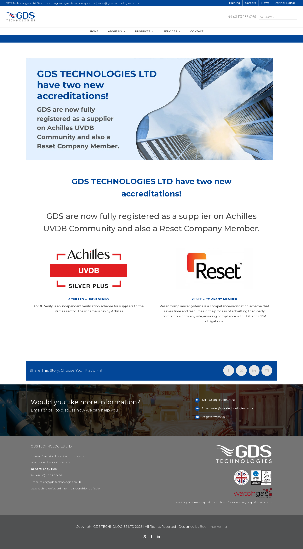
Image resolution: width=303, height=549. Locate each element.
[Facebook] (228, 370)
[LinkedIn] (254, 370)
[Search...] (278, 17)
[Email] (266, 370)
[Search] (262, 17)
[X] (241, 370)
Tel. (204, 400)
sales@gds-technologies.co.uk (118, 3)
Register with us (213, 417)
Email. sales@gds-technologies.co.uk (227, 408)
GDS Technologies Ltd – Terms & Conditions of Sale (65, 488)
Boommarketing (213, 527)
